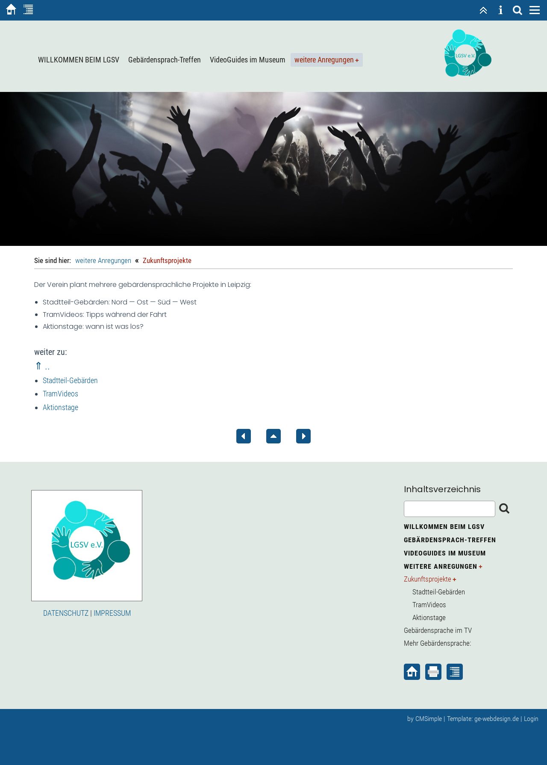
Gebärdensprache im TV (438, 630)
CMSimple (428, 719)
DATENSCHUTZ (65, 612)
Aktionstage (60, 407)
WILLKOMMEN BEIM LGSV (78, 59)
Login (531, 719)
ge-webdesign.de (496, 719)
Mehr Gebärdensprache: (437, 643)
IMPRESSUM (112, 612)
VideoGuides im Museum (247, 59)
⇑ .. (42, 366)
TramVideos (60, 393)
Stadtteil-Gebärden (70, 380)
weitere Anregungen (324, 59)
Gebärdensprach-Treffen (164, 59)
